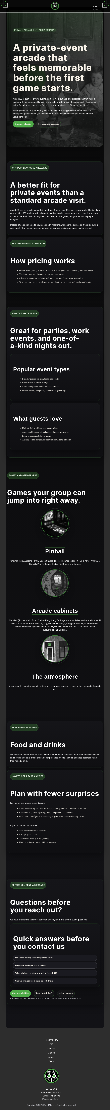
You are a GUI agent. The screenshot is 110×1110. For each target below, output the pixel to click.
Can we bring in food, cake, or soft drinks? (35, 981)
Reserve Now (51, 1039)
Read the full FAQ (44, 993)
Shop (51, 1061)
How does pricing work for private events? (34, 957)
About (51, 1057)
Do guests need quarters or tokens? (31, 965)
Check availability (23, 124)
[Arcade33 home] (55, 6)
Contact (51, 1048)
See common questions (48, 124)
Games (51, 1052)
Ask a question (66, 993)
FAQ (51, 1044)
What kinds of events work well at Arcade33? (36, 973)
